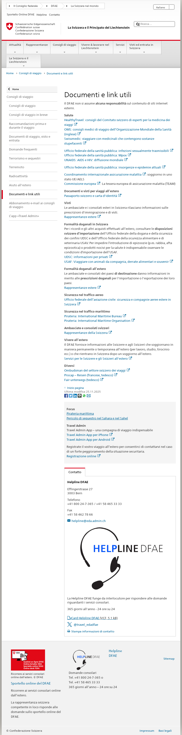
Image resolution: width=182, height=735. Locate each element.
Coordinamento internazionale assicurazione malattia (105, 174)
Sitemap (169, 658)
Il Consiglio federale (26, 6)
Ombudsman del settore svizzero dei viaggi (97, 370)
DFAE (54, 6)
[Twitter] (71, 395)
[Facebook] (66, 395)
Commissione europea (82, 184)
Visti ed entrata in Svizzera (144, 48)
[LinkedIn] (75, 395)
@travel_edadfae (86, 624)
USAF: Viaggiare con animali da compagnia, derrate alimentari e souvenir (118, 261)
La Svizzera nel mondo (85, 6)
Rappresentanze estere (82, 217)
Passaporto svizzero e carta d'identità (92, 196)
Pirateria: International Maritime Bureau (95, 316)
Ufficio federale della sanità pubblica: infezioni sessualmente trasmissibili (118, 151)
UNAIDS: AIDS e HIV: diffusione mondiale (95, 160)
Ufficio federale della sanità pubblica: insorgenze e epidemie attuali (114, 167)
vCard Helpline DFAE (94, 618)
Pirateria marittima (80, 413)
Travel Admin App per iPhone (90, 435)
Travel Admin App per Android (90, 439)
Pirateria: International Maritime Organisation (99, 320)
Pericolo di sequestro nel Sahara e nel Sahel (97, 418)
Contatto (72, 472)
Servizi (120, 48)
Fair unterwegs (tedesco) (83, 380)
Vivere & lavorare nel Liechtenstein (96, 48)
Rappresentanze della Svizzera (88, 333)
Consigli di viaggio (64, 48)
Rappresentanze (37, 48)
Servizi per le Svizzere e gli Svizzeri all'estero (98, 358)
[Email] (89, 395)
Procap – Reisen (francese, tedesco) (90, 375)
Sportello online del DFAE (31, 683)
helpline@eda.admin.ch (89, 521)
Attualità (15, 48)
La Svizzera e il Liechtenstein (24, 62)
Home (10, 73)
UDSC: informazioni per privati (88, 257)
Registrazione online (83, 456)
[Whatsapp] (84, 395)
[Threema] (80, 395)
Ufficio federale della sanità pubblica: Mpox (97, 155)
